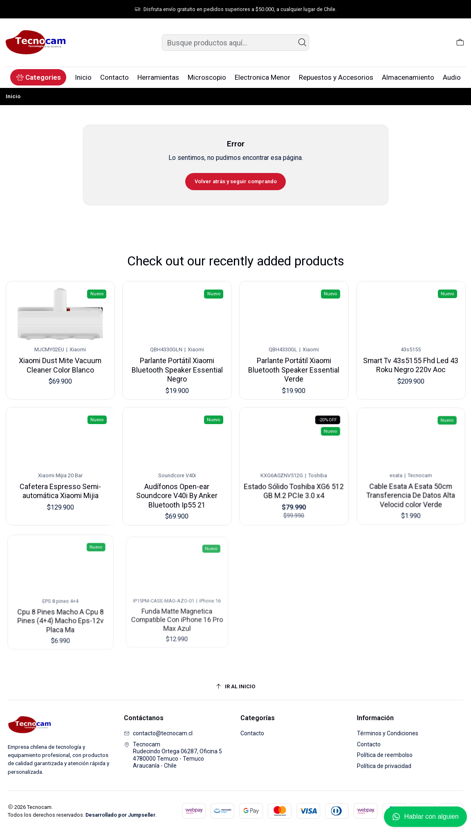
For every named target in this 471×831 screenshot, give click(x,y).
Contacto (252, 733)
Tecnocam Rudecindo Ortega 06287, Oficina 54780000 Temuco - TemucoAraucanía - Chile (173, 755)
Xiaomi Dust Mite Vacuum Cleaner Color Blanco (60, 363)
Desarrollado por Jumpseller (120, 815)
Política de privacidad (384, 766)
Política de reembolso (385, 755)
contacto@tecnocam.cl (158, 733)
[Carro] (460, 42)
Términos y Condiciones (387, 733)
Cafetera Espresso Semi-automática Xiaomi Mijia (60, 481)
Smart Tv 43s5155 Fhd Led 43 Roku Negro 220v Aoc (410, 357)
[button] (38, 77)
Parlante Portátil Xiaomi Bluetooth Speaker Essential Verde (294, 364)
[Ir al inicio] (236, 686)
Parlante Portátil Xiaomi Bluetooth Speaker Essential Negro (177, 366)
